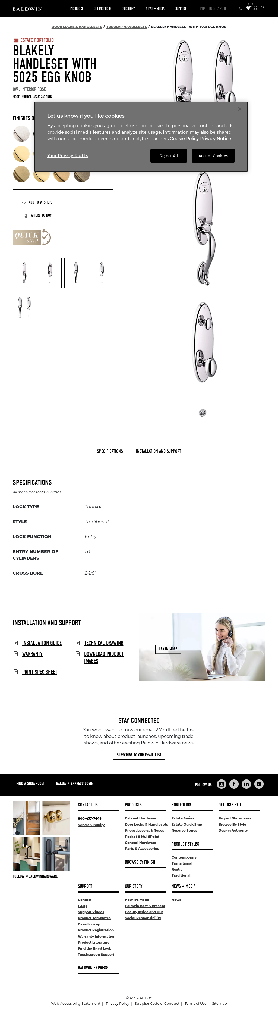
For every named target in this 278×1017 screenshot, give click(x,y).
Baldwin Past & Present (145, 906)
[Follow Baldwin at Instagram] (41, 876)
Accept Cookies (213, 156)
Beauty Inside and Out (144, 912)
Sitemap (219, 1004)
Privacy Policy (117, 1004)
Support (180, 8)
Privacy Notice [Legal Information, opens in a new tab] (215, 138)
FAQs (82, 906)
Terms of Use (196, 1004)
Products (76, 8)
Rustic (177, 869)
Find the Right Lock (94, 948)
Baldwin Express (93, 968)
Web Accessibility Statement (75, 1004)
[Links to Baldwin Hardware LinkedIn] (246, 784)
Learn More (168, 649)
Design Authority (233, 830)
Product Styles (185, 844)
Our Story (128, 8)
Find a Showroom (30, 783)
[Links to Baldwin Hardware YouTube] (259, 784)
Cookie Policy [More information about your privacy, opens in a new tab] (184, 138)
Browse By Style (232, 824)
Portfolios (181, 805)
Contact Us (88, 805)
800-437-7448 (90, 818)
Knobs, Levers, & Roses (144, 830)
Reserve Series (184, 830)
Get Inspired (102, 8)
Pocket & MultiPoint (142, 837)
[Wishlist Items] (248, 8)
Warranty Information (97, 936)
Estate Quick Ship (187, 824)
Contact (84, 900)
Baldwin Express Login (74, 783)
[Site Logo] (27, 8)
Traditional (181, 876)
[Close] (239, 109)
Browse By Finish (140, 862)
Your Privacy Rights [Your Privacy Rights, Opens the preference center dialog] (67, 155)
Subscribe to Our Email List (139, 755)
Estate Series (183, 818)
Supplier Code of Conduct (157, 1004)
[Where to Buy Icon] (255, 8)
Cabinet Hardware (140, 818)
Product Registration (96, 930)
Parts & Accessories (142, 849)
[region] (141, 137)
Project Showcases (235, 818)
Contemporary (184, 857)
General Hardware (140, 843)
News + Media (155, 8)
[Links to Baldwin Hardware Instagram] (221, 784)
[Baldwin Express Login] (262, 8)
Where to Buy (38, 215)
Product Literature (93, 942)
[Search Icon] (241, 9)
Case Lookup (89, 924)
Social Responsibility (143, 918)
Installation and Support (158, 451)
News (176, 900)
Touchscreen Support (96, 955)
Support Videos (91, 912)
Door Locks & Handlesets (146, 824)
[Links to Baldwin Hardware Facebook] (234, 784)
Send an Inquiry (91, 825)
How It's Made (137, 900)
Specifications (110, 451)
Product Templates (94, 918)
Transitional (182, 863)
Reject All (169, 156)
